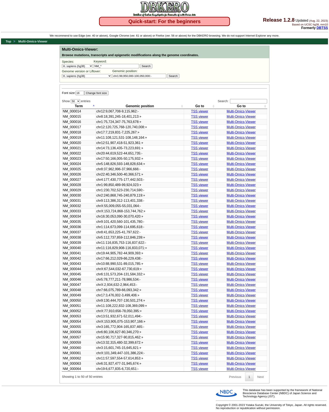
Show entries (76, 101)
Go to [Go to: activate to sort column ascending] (199, 106)
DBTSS (322, 28)
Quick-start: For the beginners (164, 21)
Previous (235, 377)
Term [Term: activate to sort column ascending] (79, 106)
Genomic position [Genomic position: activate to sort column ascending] (140, 106)
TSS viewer (199, 111)
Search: (242, 101)
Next (260, 377)
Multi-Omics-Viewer (32, 41)
